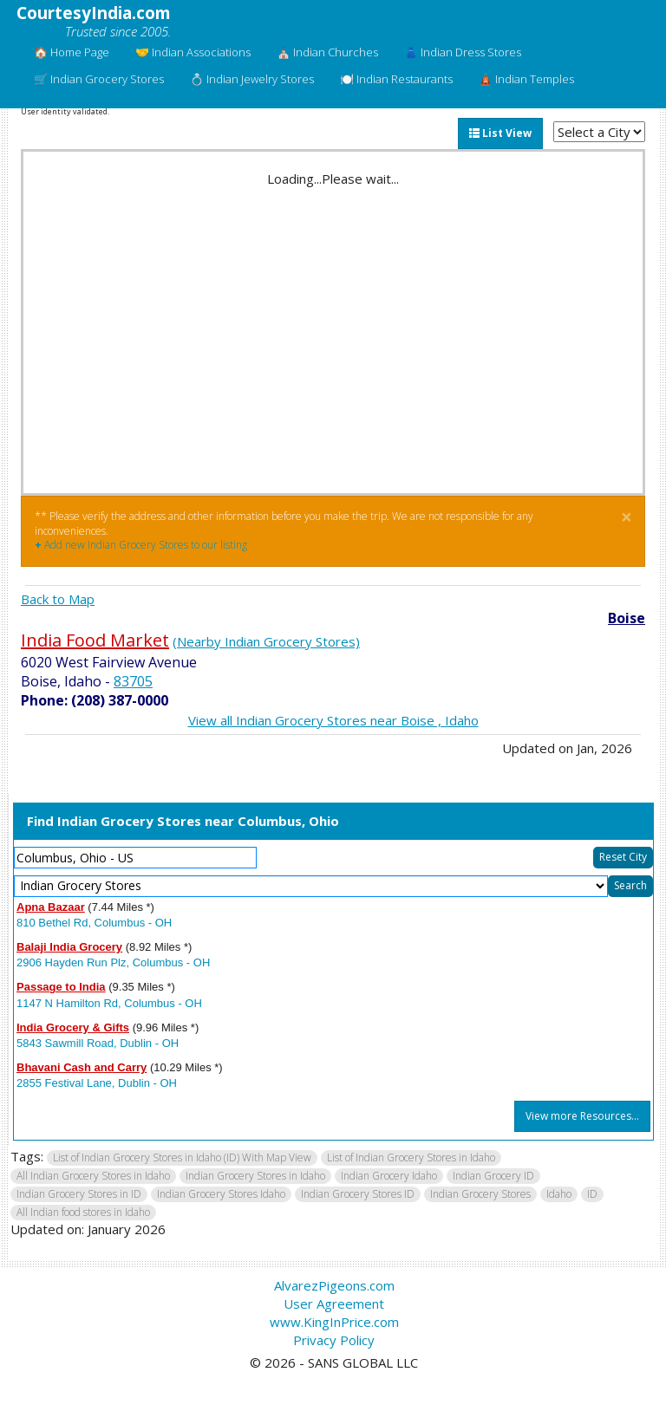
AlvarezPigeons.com (334, 1285)
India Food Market (95, 640)
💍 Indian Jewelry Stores (252, 79)
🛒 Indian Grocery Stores (99, 79)
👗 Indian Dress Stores (462, 52)
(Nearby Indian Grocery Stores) (266, 641)
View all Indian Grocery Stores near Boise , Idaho (333, 720)
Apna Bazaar (50, 907)
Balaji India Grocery (69, 946)
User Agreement (334, 1303)
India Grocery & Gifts (72, 1027)
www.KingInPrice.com (334, 1321)
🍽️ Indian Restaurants (396, 79)
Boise (626, 617)
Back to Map (58, 599)
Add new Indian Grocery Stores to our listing (141, 544)
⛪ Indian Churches (327, 52)
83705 (133, 681)
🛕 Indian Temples (526, 79)
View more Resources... (582, 1116)
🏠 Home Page (71, 52)
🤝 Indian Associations (193, 52)
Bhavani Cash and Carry (81, 1067)
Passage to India (61, 986)
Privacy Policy (334, 1340)
